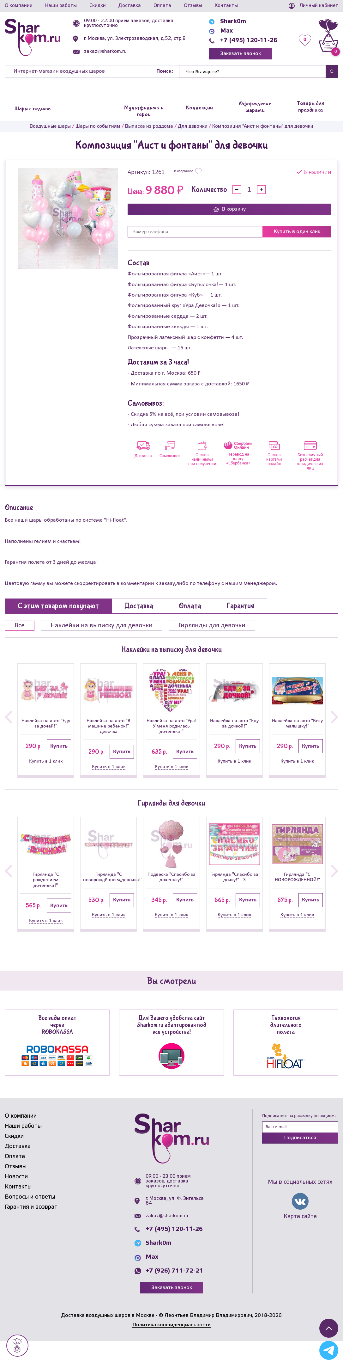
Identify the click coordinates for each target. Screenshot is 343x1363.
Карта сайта (300, 1238)
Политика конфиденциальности (171, 1347)
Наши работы (61, 5)
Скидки (97, 5)
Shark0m (233, 21)
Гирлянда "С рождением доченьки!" (45, 893)
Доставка (129, 5)
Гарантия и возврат (31, 1229)
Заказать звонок (240, 53)
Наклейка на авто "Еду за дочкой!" (234, 725)
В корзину (230, 209)
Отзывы (193, 5)
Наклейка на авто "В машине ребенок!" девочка (108, 731)
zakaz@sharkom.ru (105, 51)
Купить (59, 749)
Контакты (226, 5)
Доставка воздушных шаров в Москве (107, 1337)
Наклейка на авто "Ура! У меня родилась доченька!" (171, 731)
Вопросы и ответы (30, 1219)
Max (226, 31)
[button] (8, 723)
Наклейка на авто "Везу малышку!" (297, 725)
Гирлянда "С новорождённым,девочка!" (108, 889)
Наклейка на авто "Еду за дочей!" (45, 725)
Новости (16, 1198)
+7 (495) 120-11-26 (248, 40)
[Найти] (252, 71)
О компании (19, 5)
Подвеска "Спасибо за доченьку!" (171, 893)
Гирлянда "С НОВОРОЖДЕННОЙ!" (297, 889)
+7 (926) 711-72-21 (174, 1293)
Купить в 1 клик (46, 764)
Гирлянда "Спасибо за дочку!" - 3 (234, 893)
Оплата (162, 5)
